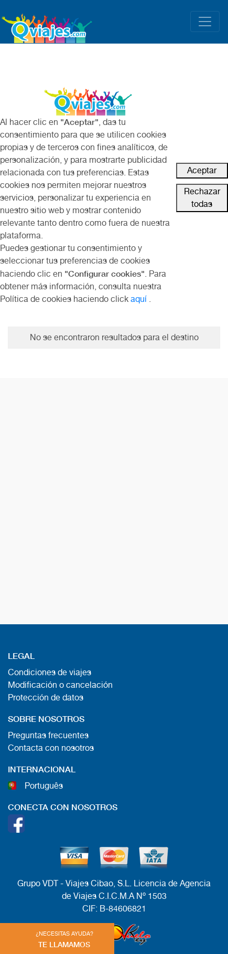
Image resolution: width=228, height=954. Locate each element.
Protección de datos (45, 698)
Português (44, 786)
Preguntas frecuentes (48, 735)
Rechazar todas (202, 197)
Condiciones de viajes (49, 672)
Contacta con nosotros (51, 748)
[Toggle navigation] (205, 21)
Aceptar (201, 170)
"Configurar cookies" (104, 273)
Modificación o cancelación (60, 685)
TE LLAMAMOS (64, 939)
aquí (139, 299)
